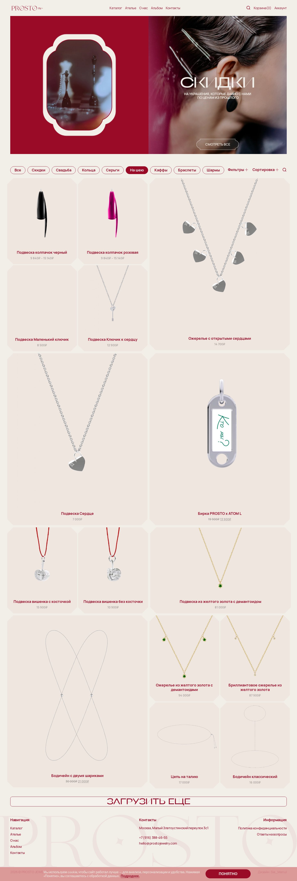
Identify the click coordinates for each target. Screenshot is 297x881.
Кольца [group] (88, 170)
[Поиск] (248, 8)
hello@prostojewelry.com (158, 843)
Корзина (262, 8)
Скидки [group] (38, 170)
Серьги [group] (112, 170)
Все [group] (18, 170)
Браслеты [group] (187, 170)
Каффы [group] (160, 170)
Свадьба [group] (63, 170)
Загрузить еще (148, 802)
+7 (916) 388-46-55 (153, 838)
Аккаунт (280, 8)
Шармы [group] (213, 170)
